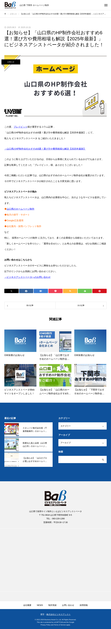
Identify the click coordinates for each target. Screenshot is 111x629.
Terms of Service (60, 625)
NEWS (40, 605)
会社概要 (27, 605)
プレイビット (20, 127)
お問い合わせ (68, 605)
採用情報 (84, 605)
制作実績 (52, 605)
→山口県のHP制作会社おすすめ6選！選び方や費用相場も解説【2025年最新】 (45, 149)
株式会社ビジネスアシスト (58, 614)
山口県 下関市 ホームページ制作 (34, 5)
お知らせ (10, 62)
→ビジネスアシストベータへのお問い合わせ (27, 277)
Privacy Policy (45, 625)
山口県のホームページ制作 (20, 209)
